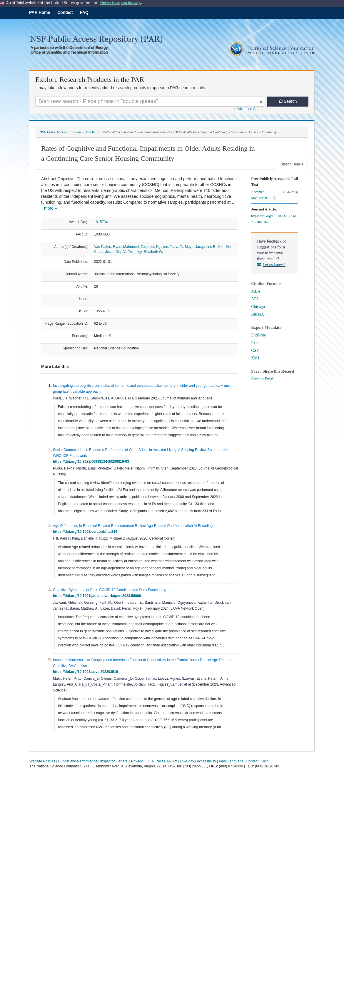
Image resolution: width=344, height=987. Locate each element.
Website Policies (42, 761)
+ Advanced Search (249, 109)
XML (255, 358)
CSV (255, 350)
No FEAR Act (166, 761)
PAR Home (39, 12)
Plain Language (231, 761)
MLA (255, 291)
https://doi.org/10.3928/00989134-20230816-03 (92, 462)
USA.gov (187, 761)
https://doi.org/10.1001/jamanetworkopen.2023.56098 (98, 596)
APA (255, 299)
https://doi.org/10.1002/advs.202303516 (86, 672)
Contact (65, 12)
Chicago (258, 306)
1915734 (101, 222)
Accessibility (206, 761)
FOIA (149, 761)
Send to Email (262, 379)
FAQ (84, 12)
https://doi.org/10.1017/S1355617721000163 (273, 219)
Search (288, 101)
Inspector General (114, 761)
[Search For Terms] (149, 102)
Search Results (84, 132)
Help (265, 761)
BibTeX (257, 314)
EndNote (258, 335)
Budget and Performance (77, 761)
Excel (255, 343)
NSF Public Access (53, 132)
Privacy (137, 761)
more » (50, 208)
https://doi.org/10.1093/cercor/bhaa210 (86, 532)
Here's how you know (121, 2)
